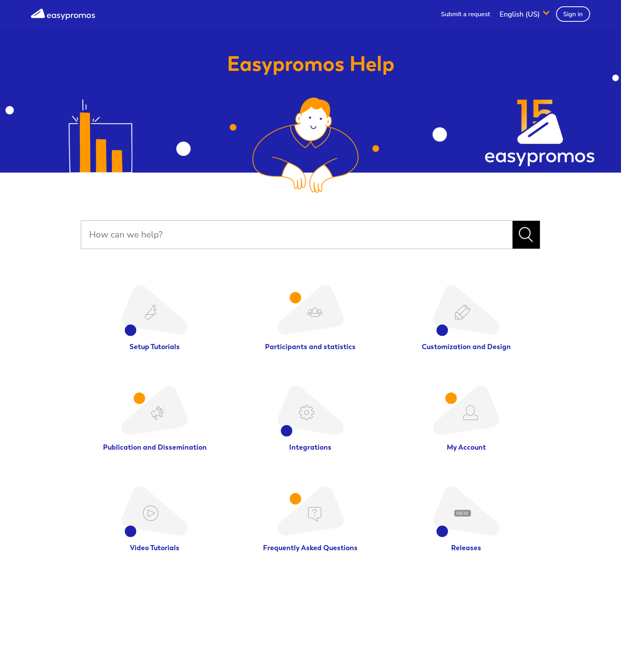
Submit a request (465, 14)
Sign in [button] (573, 14)
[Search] (296, 235)
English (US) (520, 14)
